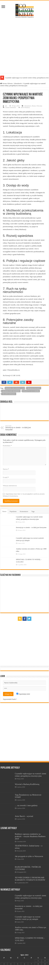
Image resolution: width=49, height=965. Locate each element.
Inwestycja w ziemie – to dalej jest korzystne (18, 428)
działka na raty (33, 388)
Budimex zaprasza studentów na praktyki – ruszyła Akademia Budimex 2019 (30, 836)
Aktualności (18, 83)
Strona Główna (6, 83)
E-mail (6, 477)
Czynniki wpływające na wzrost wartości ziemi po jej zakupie (27, 918)
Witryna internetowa (10, 486)
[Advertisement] (24, 45)
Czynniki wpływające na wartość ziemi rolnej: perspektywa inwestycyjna (30, 774)
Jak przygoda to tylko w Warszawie (29, 856)
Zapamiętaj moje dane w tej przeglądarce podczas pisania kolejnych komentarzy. (24, 495)
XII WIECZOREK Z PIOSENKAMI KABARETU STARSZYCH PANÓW (30, 878)
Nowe (4, 511)
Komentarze (24, 511)
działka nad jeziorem (11, 391)
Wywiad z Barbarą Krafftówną (27, 784)
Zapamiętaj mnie (23, 694)
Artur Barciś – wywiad (24, 816)
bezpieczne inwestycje (15, 388)
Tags (32, 511)
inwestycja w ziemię (31, 391)
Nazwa (6, 469)
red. (6, 106)
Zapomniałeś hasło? (10, 699)
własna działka (8, 394)
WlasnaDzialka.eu (13, 370)
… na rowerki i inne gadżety (26, 805)
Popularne (13, 511)
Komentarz (7, 446)
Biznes (34, 106)
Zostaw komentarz (10, 107)
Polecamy (39, 106)
